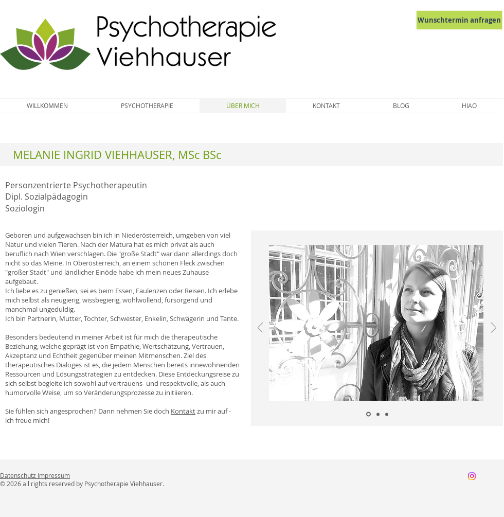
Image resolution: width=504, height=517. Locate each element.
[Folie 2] (378, 414)
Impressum (54, 475)
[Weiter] (493, 328)
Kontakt (183, 411)
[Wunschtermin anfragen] (459, 20)
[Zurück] (260, 328)
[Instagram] (472, 476)
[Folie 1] (368, 414)
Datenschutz (19, 475)
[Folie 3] (386, 414)
